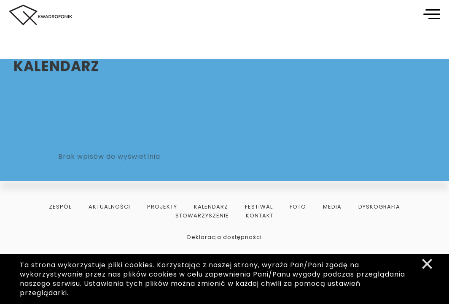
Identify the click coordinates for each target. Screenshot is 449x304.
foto (298, 206)
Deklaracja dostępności (224, 237)
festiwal (259, 206)
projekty (162, 206)
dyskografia (379, 206)
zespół (60, 206)
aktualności (109, 206)
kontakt (260, 215)
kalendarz (211, 206)
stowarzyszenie (202, 215)
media (332, 206)
